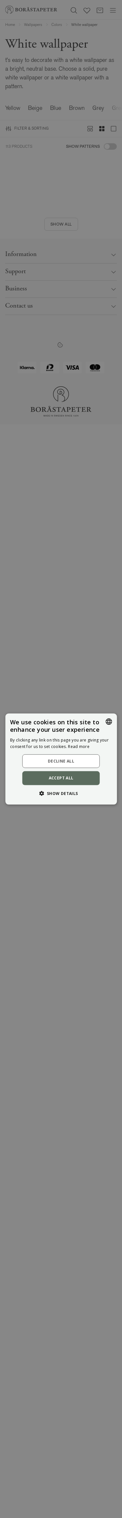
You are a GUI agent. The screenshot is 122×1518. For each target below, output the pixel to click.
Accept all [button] (61, 778)
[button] (61, 793)
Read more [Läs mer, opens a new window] (78, 746)
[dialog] (61, 759)
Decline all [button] (61, 761)
